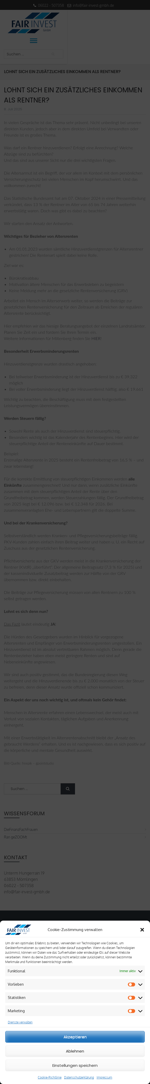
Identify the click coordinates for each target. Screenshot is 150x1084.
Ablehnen (75, 1051)
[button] (142, 929)
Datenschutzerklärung (79, 1077)
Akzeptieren (75, 1037)
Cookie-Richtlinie (49, 1077)
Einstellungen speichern (75, 1065)
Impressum (104, 1077)
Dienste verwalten (20, 1022)
